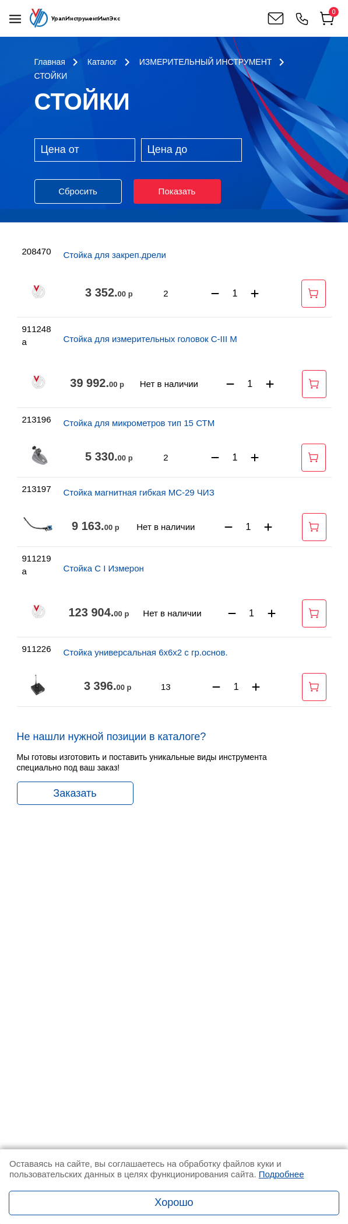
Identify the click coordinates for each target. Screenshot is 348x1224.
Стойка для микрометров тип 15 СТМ (139, 423)
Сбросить (77, 191)
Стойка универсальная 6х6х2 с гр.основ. (146, 652)
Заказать (74, 793)
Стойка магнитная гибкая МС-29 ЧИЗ (139, 492)
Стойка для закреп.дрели (115, 255)
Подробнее (281, 1174)
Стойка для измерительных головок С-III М (150, 339)
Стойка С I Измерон (104, 568)
